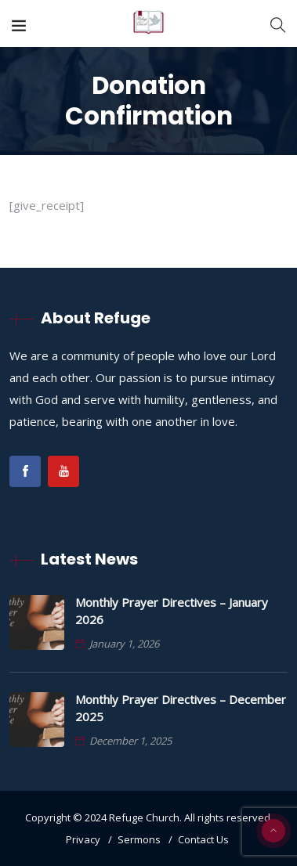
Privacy (83, 839)
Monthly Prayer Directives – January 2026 (171, 610)
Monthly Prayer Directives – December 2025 (180, 707)
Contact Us (203, 839)
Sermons (139, 839)
